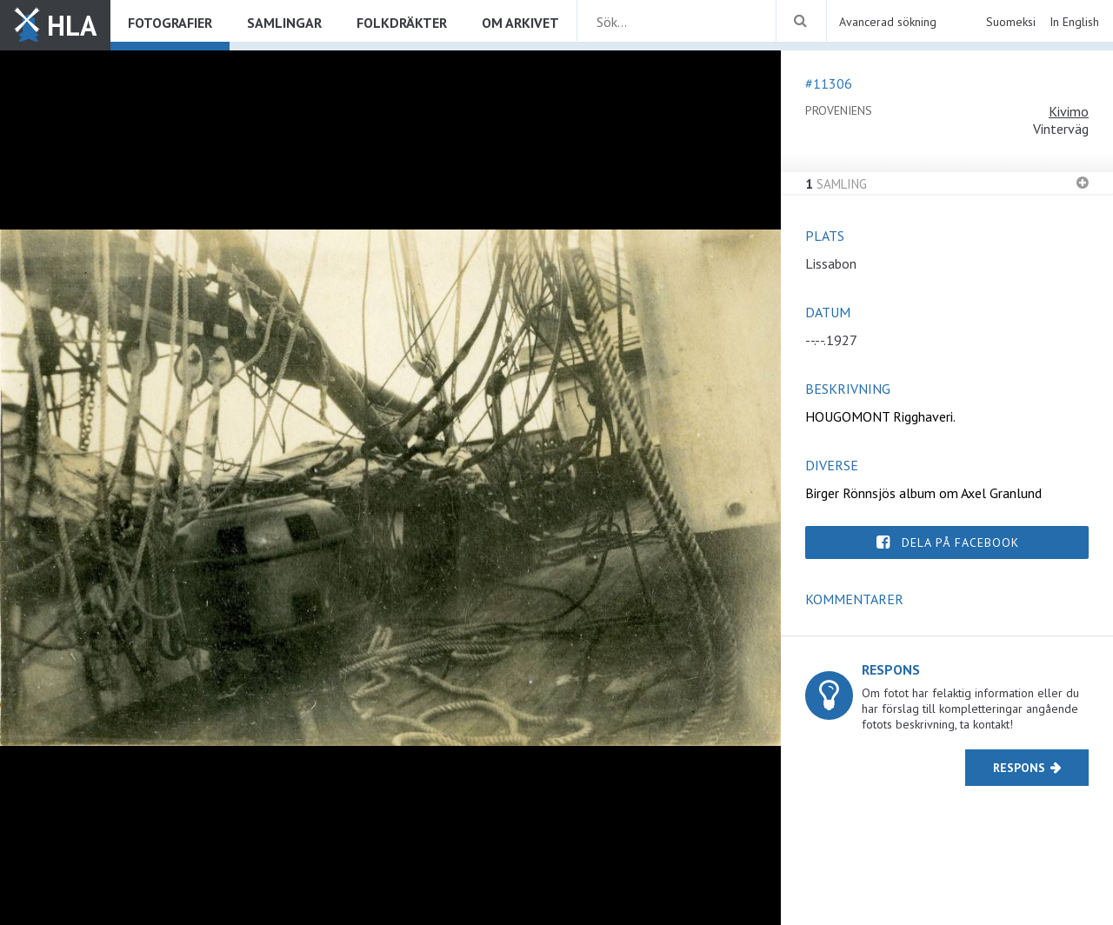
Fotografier (170, 22)
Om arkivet (520, 22)
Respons (1019, 767)
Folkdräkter (402, 22)
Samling (836, 184)
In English (1074, 22)
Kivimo (1069, 111)
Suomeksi (1011, 22)
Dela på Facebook (960, 542)
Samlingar (284, 22)
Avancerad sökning (887, 22)
